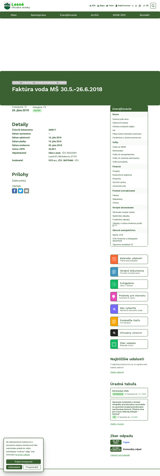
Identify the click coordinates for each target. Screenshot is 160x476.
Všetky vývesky (117, 371)
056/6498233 (142, 452)
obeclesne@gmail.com (146, 458)
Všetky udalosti (117, 320)
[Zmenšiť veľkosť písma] (132, 6)
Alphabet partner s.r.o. (87, 469)
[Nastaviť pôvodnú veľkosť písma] (136, 6)
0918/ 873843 (142, 455)
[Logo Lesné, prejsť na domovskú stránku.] (17, 5)
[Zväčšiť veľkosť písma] (140, 6)
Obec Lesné (119, 469)
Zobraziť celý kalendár (120, 402)
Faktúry (37, 58)
